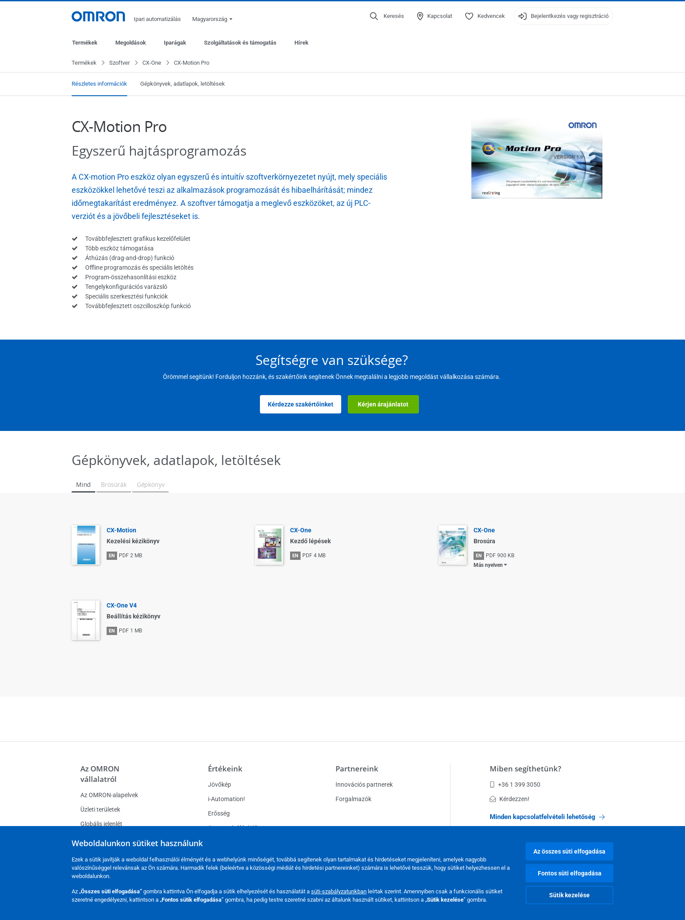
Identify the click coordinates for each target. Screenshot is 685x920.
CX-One (151, 63)
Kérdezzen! (509, 798)
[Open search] (387, 16)
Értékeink (225, 769)
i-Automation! (226, 798)
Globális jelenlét (101, 823)
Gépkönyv (151, 485)
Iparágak (175, 42)
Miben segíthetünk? (525, 769)
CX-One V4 (122, 605)
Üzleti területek (100, 809)
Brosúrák (114, 485)
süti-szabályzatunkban (339, 891)
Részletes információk (99, 84)
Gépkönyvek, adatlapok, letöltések (182, 84)
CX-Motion (121, 530)
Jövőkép (219, 784)
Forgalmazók (353, 798)
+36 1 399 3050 (515, 784)
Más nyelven (488, 565)
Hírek (301, 42)
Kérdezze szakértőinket (300, 404)
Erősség (219, 813)
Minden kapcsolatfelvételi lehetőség (547, 817)
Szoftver (119, 63)
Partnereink (357, 769)
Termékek (84, 42)
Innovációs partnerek (364, 784)
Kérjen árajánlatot (383, 404)
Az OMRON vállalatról (99, 774)
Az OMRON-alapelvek (109, 795)
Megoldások (130, 42)
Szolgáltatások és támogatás (240, 42)
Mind (83, 485)
